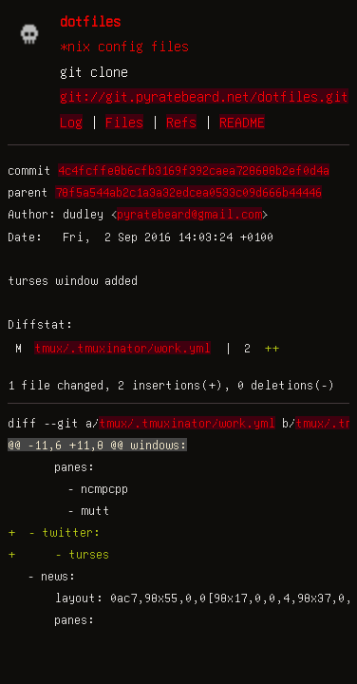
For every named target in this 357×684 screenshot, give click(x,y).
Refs (181, 121)
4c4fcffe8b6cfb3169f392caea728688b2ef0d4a (193, 170)
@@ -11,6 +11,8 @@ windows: (97, 444)
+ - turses (58, 553)
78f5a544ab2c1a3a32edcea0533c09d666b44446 (188, 192)
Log (71, 121)
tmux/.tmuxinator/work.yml (122, 347)
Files (124, 121)
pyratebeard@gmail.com (189, 213)
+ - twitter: (54, 532)
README (242, 121)
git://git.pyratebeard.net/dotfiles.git (204, 96)
